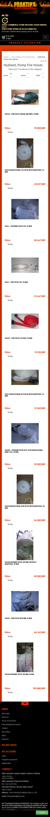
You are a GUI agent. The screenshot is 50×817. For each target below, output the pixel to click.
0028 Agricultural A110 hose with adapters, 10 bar (25, 507)
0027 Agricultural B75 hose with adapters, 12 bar (24, 395)
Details (10, 132)
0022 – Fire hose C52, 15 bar (16, 282)
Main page (6, 713)
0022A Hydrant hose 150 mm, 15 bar (19, 674)
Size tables (6, 732)
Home (6, 57)
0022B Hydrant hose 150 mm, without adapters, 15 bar (20, 563)
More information (8, 809)
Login (4, 756)
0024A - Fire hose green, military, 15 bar (22, 114)
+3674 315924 (7, 790)
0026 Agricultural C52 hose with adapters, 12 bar (24, 171)
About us (5, 717)
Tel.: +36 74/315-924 (9, 784)
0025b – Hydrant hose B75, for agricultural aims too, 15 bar (24, 451)
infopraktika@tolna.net (15, 796)
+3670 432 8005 (7, 778)
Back (43, 61)
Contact (5, 728)
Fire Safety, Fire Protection (23, 57)
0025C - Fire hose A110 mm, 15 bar (18, 618)
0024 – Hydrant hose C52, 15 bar (18, 226)
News (4, 736)
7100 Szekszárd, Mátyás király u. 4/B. (23, 793)
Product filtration (25, 43)
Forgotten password (9, 760)
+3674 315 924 (7, 776)
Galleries (5, 739)
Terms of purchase (9, 721)
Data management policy (11, 725)
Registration (6, 763)
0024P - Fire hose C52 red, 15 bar (18, 338)
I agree (42, 812)
